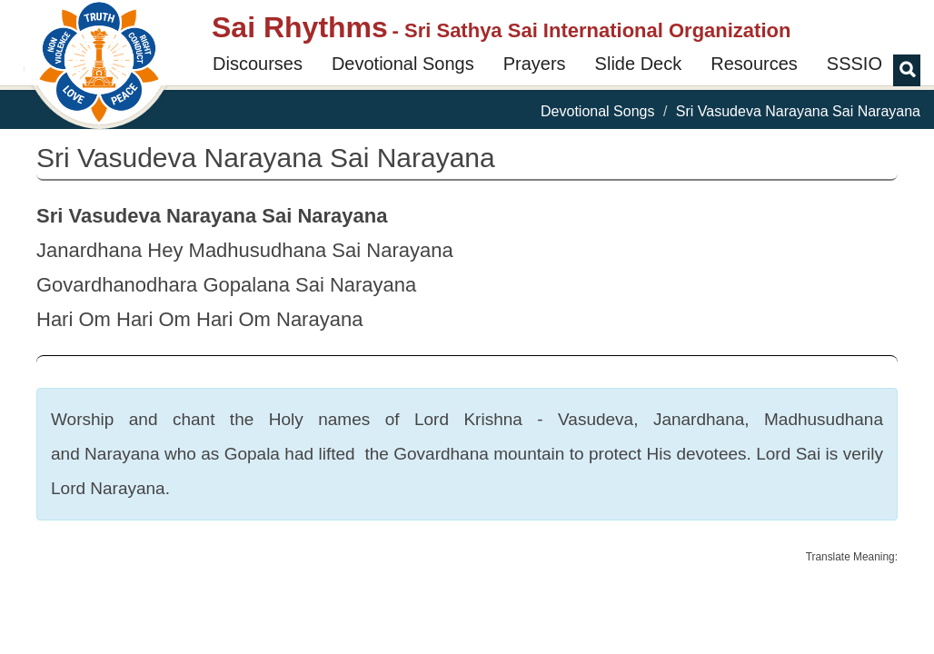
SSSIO (854, 64)
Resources (754, 64)
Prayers (534, 64)
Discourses (258, 64)
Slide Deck (638, 64)
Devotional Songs (403, 64)
